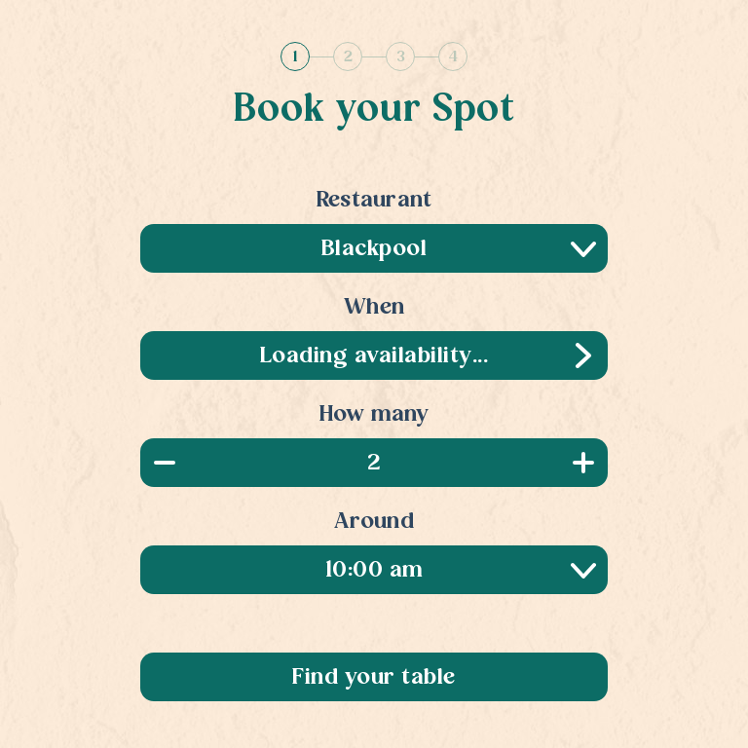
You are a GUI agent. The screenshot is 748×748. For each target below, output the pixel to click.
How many (374, 415)
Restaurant (374, 200)
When (374, 307)
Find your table (374, 678)
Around (374, 522)
